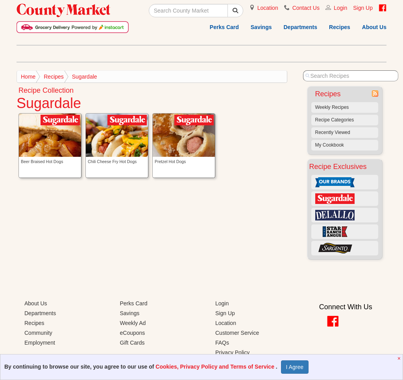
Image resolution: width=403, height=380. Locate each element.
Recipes (339, 27)
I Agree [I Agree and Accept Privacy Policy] (294, 367)
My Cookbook (329, 145)
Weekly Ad (133, 323)
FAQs (222, 343)
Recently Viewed (332, 132)
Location (267, 8)
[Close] (400, 358)
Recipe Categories (334, 120)
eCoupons (132, 333)
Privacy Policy (232, 352)
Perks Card (224, 27)
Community (38, 333)
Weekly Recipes (332, 107)
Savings (261, 27)
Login (340, 8)
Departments (300, 27)
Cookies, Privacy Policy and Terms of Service (215, 366)
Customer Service (237, 333)
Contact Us (306, 8)
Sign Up (363, 8)
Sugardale (84, 76)
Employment (39, 343)
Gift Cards (132, 343)
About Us (374, 27)
